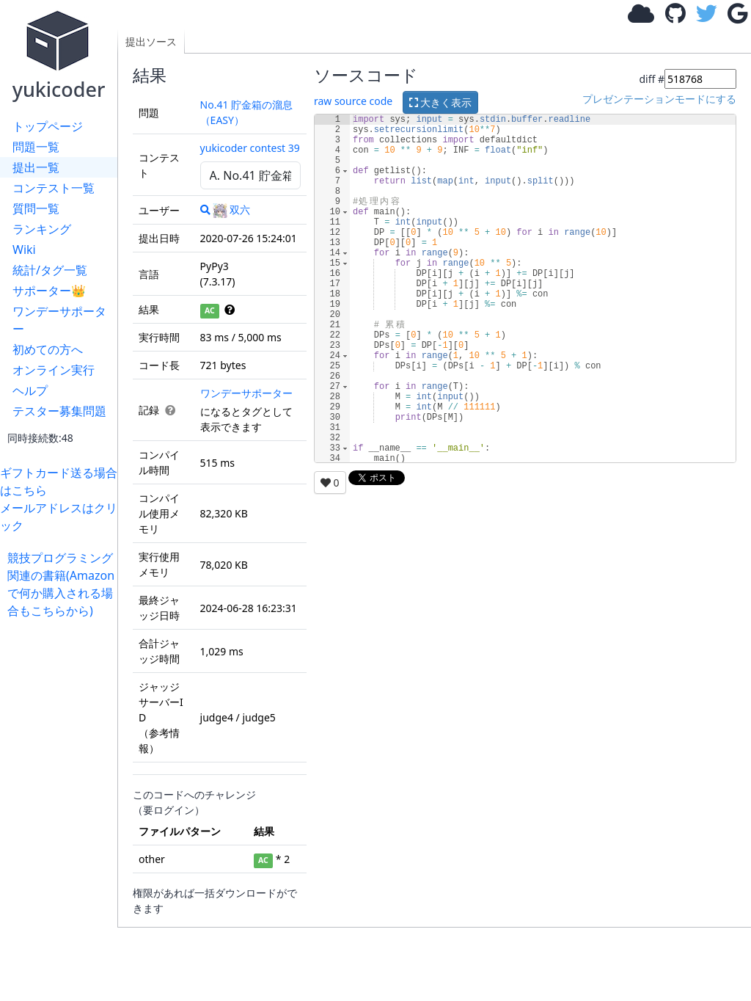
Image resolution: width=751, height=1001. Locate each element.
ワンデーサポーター (59, 320)
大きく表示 (440, 102)
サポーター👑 (49, 291)
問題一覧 (35, 147)
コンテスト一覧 (53, 188)
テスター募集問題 (59, 411)
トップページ (47, 126)
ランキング (41, 229)
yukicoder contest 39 (250, 148)
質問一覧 (35, 208)
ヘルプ (30, 390)
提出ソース (151, 41)
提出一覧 (35, 167)
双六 (231, 209)
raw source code (353, 101)
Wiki (24, 249)
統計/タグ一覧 (49, 270)
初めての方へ (47, 349)
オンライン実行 (53, 370)
